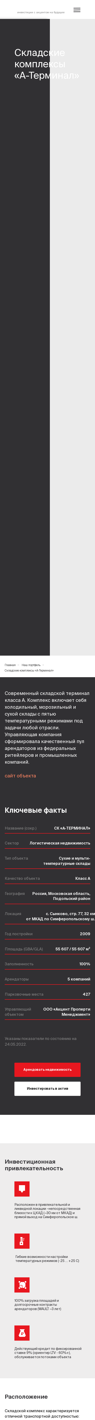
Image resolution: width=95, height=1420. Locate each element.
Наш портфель (31, 665)
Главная (10, 665)
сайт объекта (20, 775)
